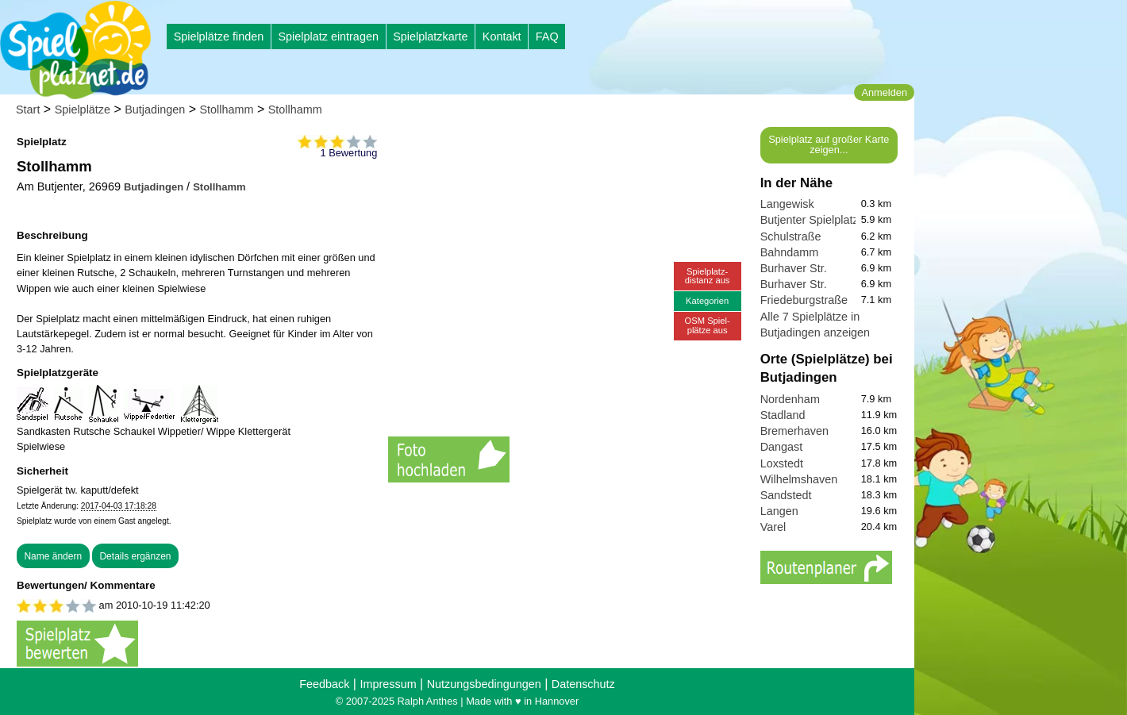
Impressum (388, 684)
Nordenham (790, 399)
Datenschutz (583, 684)
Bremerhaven (794, 431)
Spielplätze (82, 109)
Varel (773, 527)
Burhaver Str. (793, 268)
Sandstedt (786, 495)
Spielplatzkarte (430, 36)
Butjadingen (155, 109)
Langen (779, 511)
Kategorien (707, 301)
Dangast (781, 446)
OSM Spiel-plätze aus (707, 325)
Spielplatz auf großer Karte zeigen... (828, 144)
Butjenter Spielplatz (809, 219)
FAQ (547, 36)
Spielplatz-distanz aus (707, 276)
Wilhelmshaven (799, 479)
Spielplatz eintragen (328, 36)
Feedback (324, 684)
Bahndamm (789, 252)
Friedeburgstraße (804, 300)
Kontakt (502, 36)
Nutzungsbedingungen (484, 684)
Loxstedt (781, 463)
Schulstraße (790, 236)
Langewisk (787, 204)
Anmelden (884, 92)
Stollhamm (227, 109)
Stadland (783, 415)
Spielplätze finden (219, 36)
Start (28, 109)
